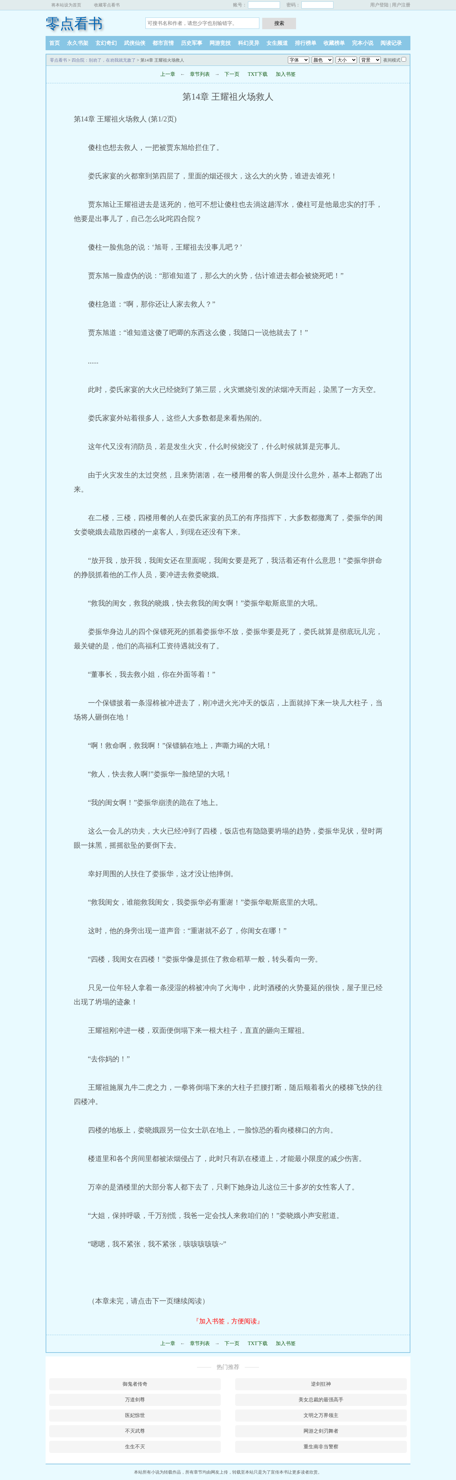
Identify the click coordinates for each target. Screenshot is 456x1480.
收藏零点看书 (107, 4)
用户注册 (401, 4)
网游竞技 (220, 43)
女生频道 (277, 43)
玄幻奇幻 (106, 43)
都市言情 (163, 43)
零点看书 (74, 24)
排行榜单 (305, 43)
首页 (54, 43)
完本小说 (362, 43)
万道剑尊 (135, 1399)
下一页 (231, 74)
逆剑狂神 (321, 1384)
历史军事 (191, 43)
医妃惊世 (135, 1415)
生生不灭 (135, 1446)
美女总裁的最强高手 (321, 1399)
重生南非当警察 (321, 1446)
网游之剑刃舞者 (321, 1431)
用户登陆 (379, 4)
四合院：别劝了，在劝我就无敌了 (104, 60)
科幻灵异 (248, 43)
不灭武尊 (135, 1431)
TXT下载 (257, 74)
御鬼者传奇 (135, 1384)
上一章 (167, 74)
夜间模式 (391, 60)
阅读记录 (391, 43)
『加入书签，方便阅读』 (228, 1321)
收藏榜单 (334, 43)
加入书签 (286, 74)
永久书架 (77, 43)
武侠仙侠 (134, 43)
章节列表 (200, 74)
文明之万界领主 (321, 1415)
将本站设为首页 (66, 4)
